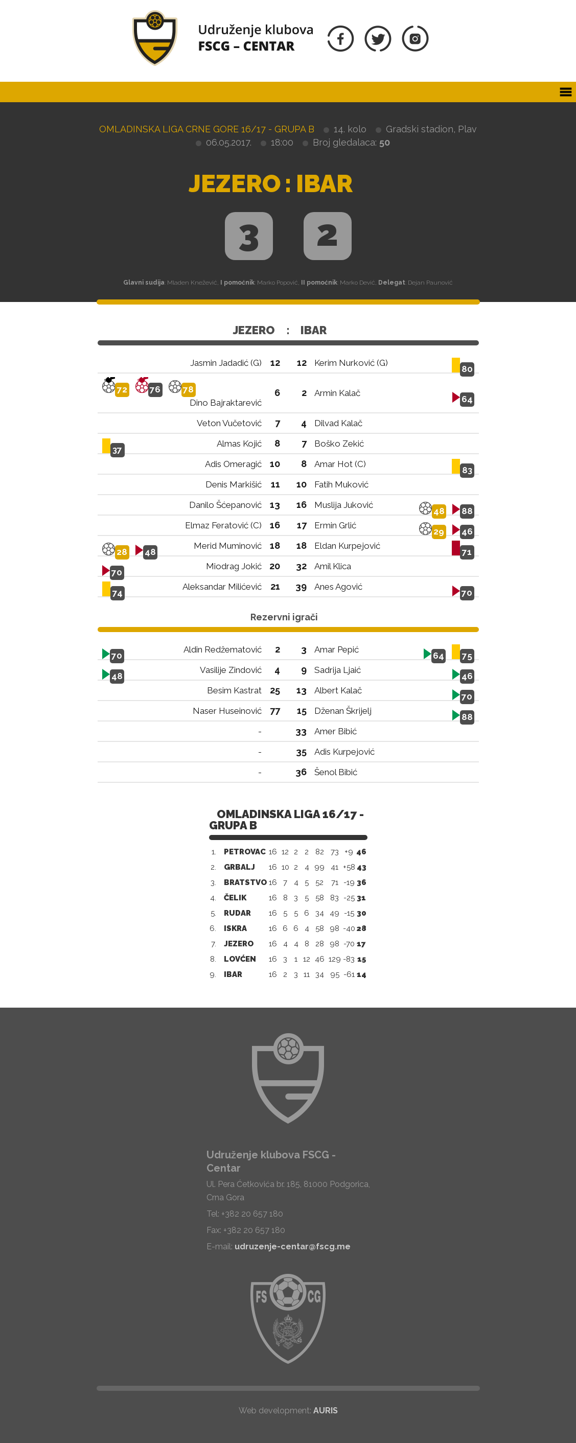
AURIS (325, 1410)
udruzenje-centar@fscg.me (293, 1246)
